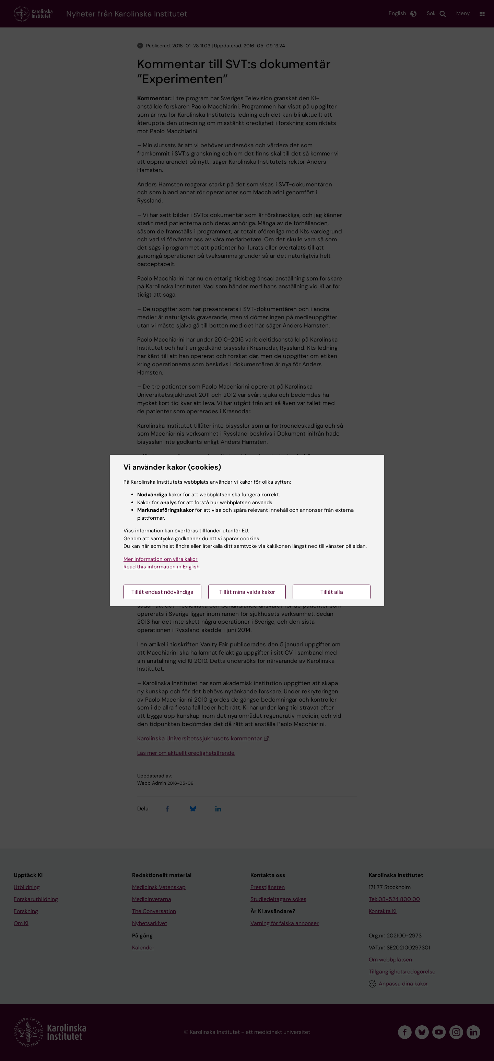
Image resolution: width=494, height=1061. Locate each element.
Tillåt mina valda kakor (247, 592)
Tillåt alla (331, 592)
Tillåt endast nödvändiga (162, 592)
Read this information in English (162, 566)
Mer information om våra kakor (161, 559)
